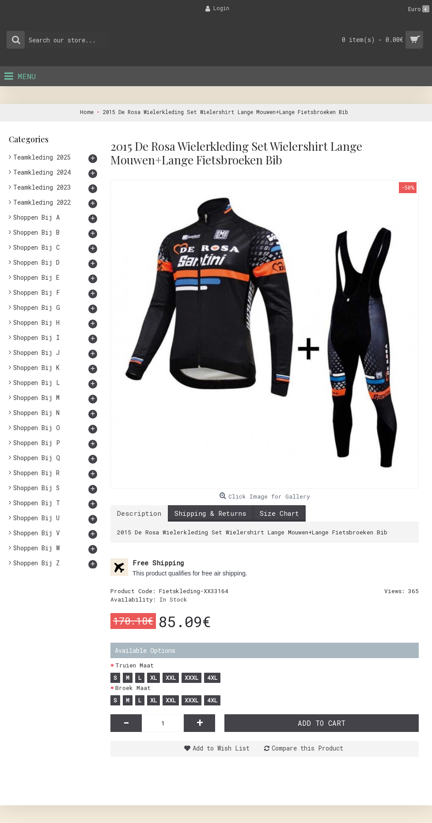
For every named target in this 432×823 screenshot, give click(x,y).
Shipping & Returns (210, 513)
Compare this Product (307, 748)
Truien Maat (134, 665)
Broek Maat (133, 688)
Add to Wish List (221, 748)
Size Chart (279, 513)
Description (139, 513)
